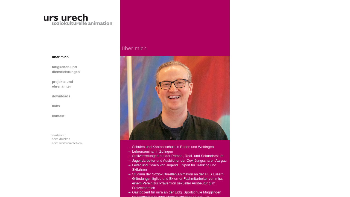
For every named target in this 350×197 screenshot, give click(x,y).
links (56, 106)
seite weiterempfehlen (67, 143)
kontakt (58, 116)
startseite (58, 135)
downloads (61, 96)
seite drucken (61, 139)
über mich (60, 57)
